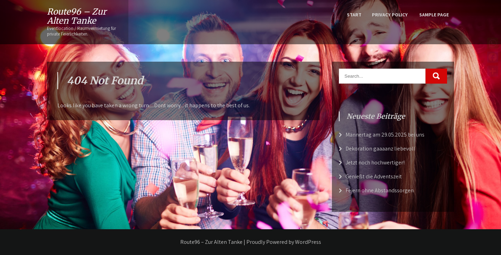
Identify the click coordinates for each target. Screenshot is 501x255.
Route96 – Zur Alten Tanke (76, 16)
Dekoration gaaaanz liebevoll (380, 148)
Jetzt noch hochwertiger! (375, 162)
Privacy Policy (390, 14)
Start (354, 14)
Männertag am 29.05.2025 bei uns (384, 134)
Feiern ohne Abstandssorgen (379, 190)
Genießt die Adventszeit (373, 176)
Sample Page (434, 14)
